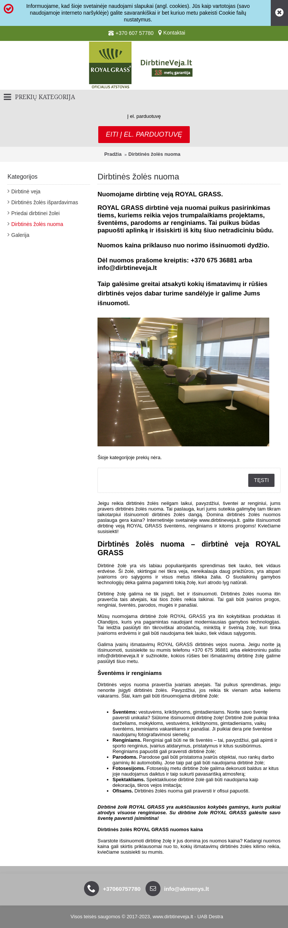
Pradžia (113, 154)
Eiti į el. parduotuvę (144, 134)
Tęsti (261, 480)
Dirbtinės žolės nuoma (154, 154)
